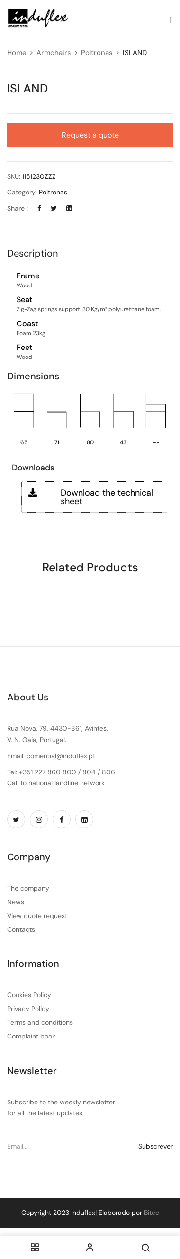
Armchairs (53, 52)
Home (17, 52)
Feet (24, 348)
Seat (24, 300)
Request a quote (90, 135)
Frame (28, 276)
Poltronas (97, 52)
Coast (27, 324)
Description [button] (32, 253)
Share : (17, 208)
